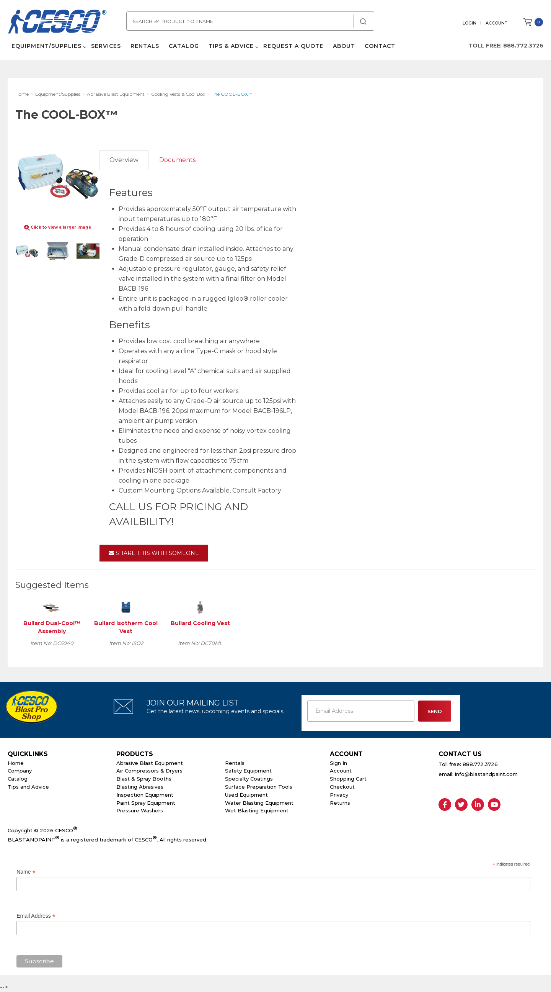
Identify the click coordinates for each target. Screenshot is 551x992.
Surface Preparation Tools (258, 787)
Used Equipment (246, 795)
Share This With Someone (154, 553)
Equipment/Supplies (46, 46)
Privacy (339, 795)
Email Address (35, 916)
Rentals (144, 46)
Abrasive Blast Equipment (149, 763)
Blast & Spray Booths (143, 779)
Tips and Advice (28, 787)
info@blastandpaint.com (486, 774)
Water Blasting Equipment (259, 803)
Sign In (338, 763)
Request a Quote (293, 46)
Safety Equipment (248, 771)
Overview (124, 160)
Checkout (342, 787)
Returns (340, 803)
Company (20, 771)
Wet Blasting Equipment (257, 810)
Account (496, 23)
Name (25, 872)
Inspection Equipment (144, 795)
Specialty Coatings (249, 779)
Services (106, 46)
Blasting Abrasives (139, 787)
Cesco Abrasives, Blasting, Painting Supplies (57, 23)
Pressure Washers (139, 810)
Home (16, 763)
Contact (380, 46)
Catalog (184, 46)
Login (469, 23)
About (344, 46)
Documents (177, 160)
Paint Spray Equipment (145, 803)
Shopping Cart (348, 779)
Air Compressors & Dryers (149, 771)
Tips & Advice (231, 46)
